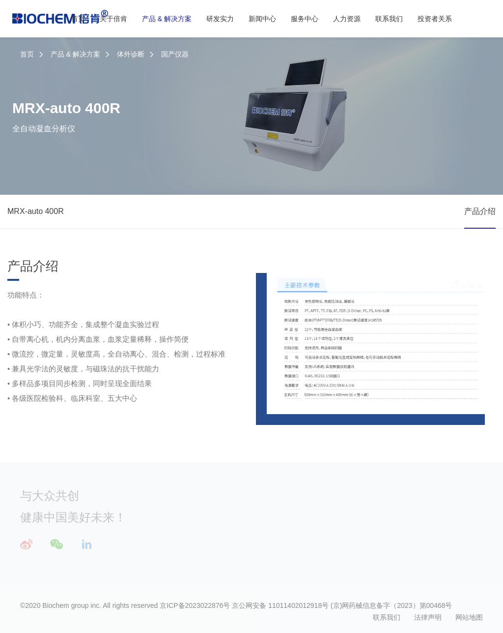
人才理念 (422, 516)
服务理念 (354, 516)
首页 (78, 19)
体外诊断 (130, 54)
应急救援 (219, 531)
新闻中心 (262, 19)
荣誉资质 (152, 545)
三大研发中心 (294, 516)
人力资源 (347, 19)
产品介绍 (480, 211)
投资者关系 (435, 19)
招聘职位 (422, 545)
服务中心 (304, 19)
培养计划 (422, 531)
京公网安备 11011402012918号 (280, 605)
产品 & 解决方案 (167, 19)
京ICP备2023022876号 (195, 605)
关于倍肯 (113, 19)
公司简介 (152, 516)
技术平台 (287, 531)
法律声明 (428, 617)
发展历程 (152, 531)
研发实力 (220, 19)
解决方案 (219, 545)
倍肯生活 (422, 560)
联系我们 (389, 19)
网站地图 (469, 617)
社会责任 (152, 560)
